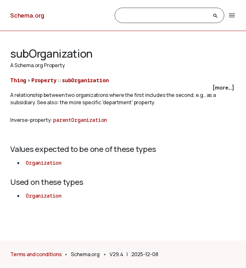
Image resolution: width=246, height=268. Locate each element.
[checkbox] (123, 87)
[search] (164, 16)
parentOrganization (80, 119)
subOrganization (85, 80)
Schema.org (27, 15)
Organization (44, 162)
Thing (18, 80)
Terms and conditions (36, 254)
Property (44, 80)
